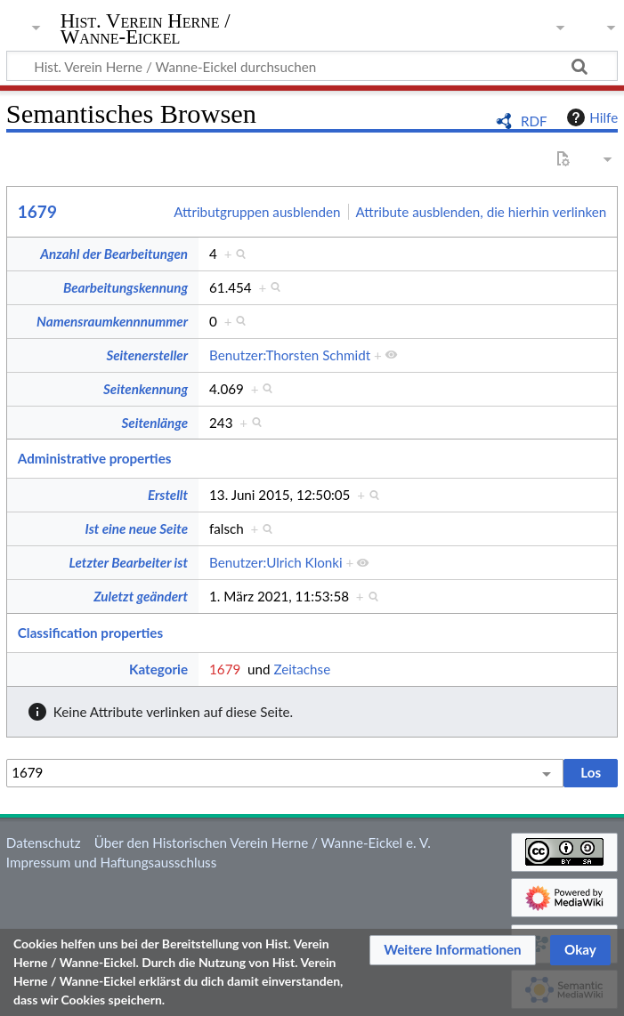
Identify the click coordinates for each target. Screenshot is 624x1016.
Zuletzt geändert (140, 596)
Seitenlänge (154, 423)
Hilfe (590, 117)
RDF (534, 121)
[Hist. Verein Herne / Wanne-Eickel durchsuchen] (312, 66)
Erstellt (168, 495)
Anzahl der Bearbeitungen (114, 254)
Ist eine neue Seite (136, 528)
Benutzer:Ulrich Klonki (276, 562)
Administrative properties (95, 458)
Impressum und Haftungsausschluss (111, 862)
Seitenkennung (145, 389)
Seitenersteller (147, 355)
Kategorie (158, 669)
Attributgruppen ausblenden (257, 212)
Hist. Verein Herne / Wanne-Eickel (146, 29)
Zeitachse (301, 669)
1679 (37, 211)
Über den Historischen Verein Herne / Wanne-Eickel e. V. (262, 843)
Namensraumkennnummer (112, 321)
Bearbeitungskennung (125, 287)
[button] (452, 950)
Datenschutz (43, 843)
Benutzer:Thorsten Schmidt (289, 355)
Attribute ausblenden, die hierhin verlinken (481, 212)
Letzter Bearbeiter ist (128, 562)
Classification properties (90, 633)
